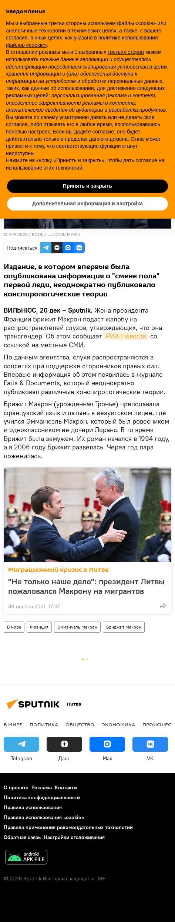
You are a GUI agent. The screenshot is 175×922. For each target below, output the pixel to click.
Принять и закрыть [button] (87, 186)
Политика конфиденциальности (42, 797)
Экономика (118, 724)
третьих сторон (126, 52)
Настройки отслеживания (74, 837)
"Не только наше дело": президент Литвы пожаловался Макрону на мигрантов (86, 586)
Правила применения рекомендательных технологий (68, 827)
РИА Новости (126, 336)
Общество (79, 724)
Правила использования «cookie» (44, 817)
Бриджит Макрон (123, 627)
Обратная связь (22, 837)
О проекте (16, 787)
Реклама (41, 787)
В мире (14, 627)
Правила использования (33, 807)
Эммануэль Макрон (77, 627)
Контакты (66, 787)
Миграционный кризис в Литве (58, 569)
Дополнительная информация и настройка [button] (87, 203)
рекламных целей (27, 95)
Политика (44, 724)
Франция (39, 627)
